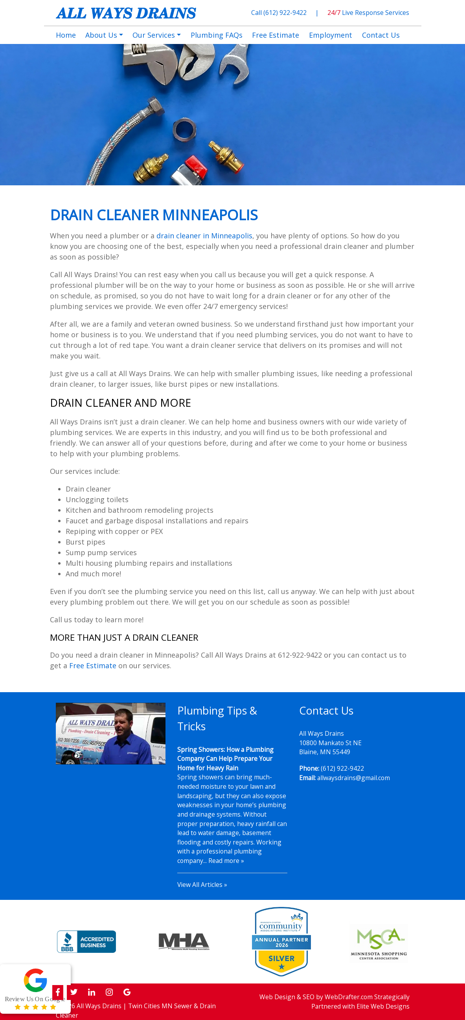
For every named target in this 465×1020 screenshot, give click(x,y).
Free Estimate (92, 665)
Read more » (226, 860)
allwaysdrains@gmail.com (353, 777)
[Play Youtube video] (111, 733)
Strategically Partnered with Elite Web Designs (360, 1002)
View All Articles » (202, 884)
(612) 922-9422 (285, 12)
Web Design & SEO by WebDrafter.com (316, 997)
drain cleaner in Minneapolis (204, 235)
